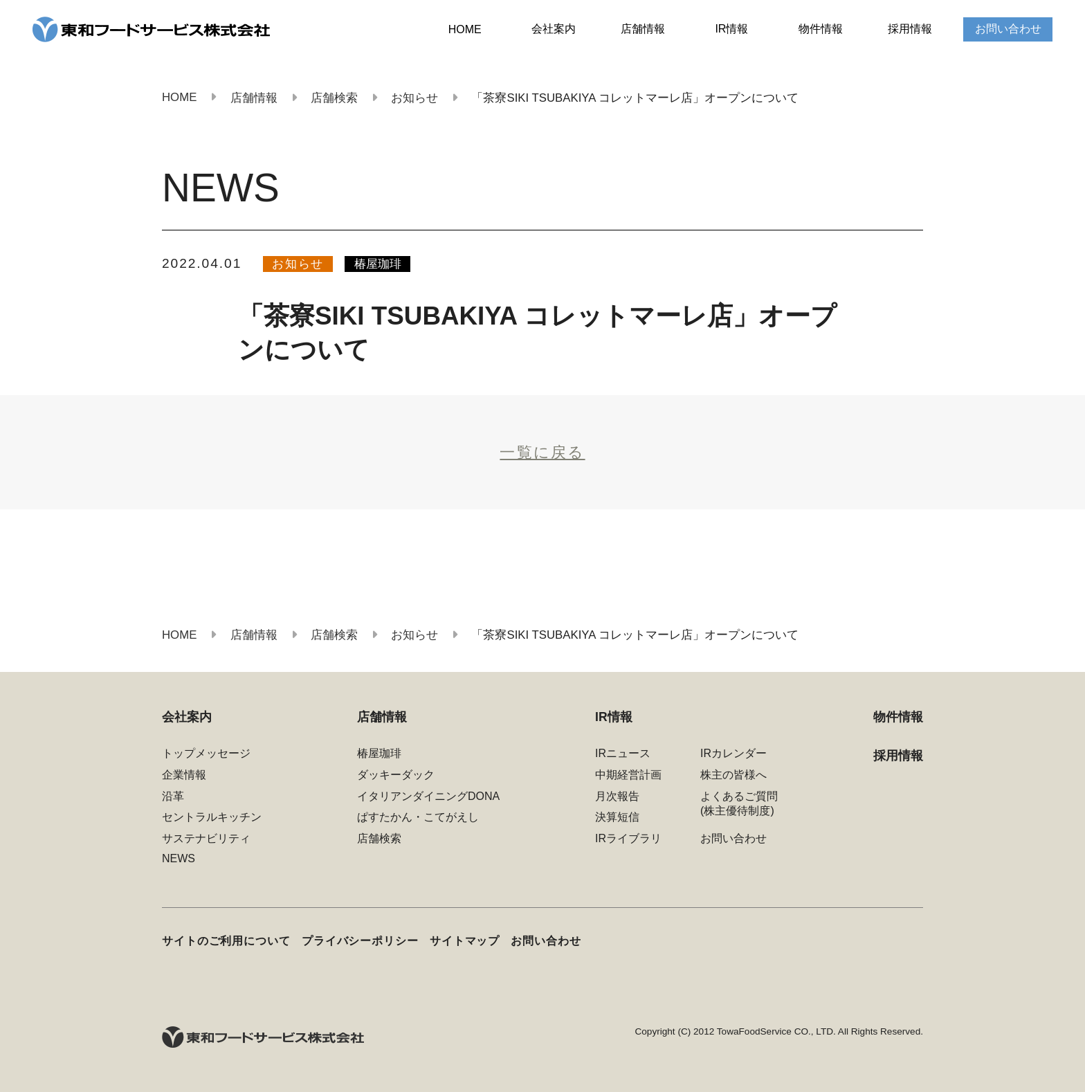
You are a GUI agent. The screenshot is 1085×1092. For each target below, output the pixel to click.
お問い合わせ (1008, 29)
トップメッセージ (206, 753)
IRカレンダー (733, 753)
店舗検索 (379, 838)
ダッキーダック (396, 775)
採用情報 (910, 29)
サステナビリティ (206, 838)
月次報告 (617, 796)
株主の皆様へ (733, 775)
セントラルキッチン (212, 817)
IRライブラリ (628, 838)
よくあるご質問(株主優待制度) (739, 803)
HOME (465, 29)
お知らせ (298, 264)
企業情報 (184, 775)
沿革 (173, 796)
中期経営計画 (628, 775)
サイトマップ (465, 940)
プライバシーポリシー (360, 940)
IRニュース (622, 753)
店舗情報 (643, 29)
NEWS (178, 858)
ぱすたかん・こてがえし (418, 817)
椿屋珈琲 (377, 264)
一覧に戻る (542, 452)
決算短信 (617, 817)
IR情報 (731, 29)
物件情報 (821, 29)
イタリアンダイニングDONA (428, 796)
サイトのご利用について (226, 940)
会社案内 (553, 29)
